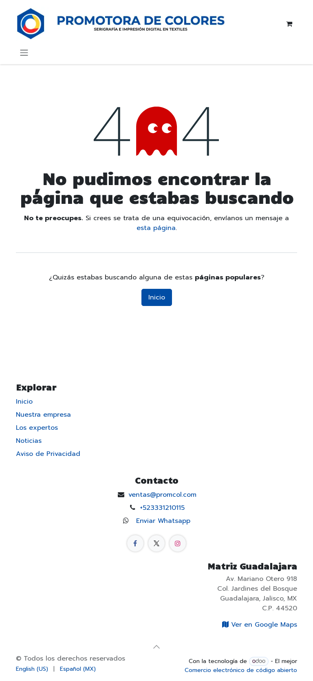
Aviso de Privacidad (48, 454)
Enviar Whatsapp (163, 521)
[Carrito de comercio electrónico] (289, 24)
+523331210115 (162, 508)
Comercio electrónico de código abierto (241, 670)
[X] (156, 543)
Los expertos (37, 428)
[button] (156, 646)
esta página (156, 228)
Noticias (29, 441)
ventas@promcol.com (162, 495)
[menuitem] (32, 668)
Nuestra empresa (43, 415)
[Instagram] (178, 543)
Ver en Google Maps (258, 625)
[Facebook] (135, 543)
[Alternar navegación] (24, 52)
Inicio (156, 297)
